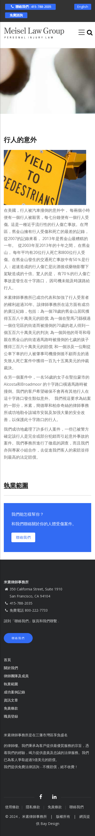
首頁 (7, 659)
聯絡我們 (23, 537)
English (82, 6)
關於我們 (11, 667)
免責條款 (11, 708)
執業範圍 (11, 684)
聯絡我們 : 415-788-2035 (30, 6)
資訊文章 (11, 700)
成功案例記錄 (14, 692)
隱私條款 (33, 806)
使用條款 (12, 806)
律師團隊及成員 (16, 675)
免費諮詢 (16, 15)
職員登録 (11, 716)
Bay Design (50, 823)
